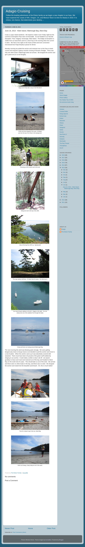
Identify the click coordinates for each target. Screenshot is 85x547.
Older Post (51, 528)
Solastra (62, 139)
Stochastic (63, 141)
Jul (64, 182)
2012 (63, 200)
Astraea (62, 109)
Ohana (62, 123)
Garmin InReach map (66, 37)
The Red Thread (64, 143)
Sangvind (62, 127)
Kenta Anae (63, 116)
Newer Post (9, 528)
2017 (63, 157)
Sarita (61, 129)
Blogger (61, 540)
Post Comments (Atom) (19, 532)
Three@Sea (63, 145)
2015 (63, 162)
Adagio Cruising (18, 11)
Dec (64, 169)
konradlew (48, 540)
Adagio (64, 229)
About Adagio (63, 95)
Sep (64, 177)
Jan (64, 196)
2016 (63, 160)
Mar (64, 194)
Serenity (62, 136)
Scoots (62, 132)
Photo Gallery (64, 97)
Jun (64, 185)
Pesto (61, 125)
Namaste (62, 120)
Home (30, 528)
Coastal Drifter (64, 111)
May (64, 191)
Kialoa (61, 118)
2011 (63, 202)
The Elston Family (67, 232)
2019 (63, 155)
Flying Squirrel (64, 113)
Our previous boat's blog (67, 102)
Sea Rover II (63, 134)
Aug (64, 179)
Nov (64, 172)
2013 (63, 167)
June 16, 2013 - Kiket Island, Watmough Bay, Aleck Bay (71, 187)
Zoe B (61, 148)
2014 (63, 165)
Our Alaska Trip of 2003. (67, 100)
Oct (64, 175)
